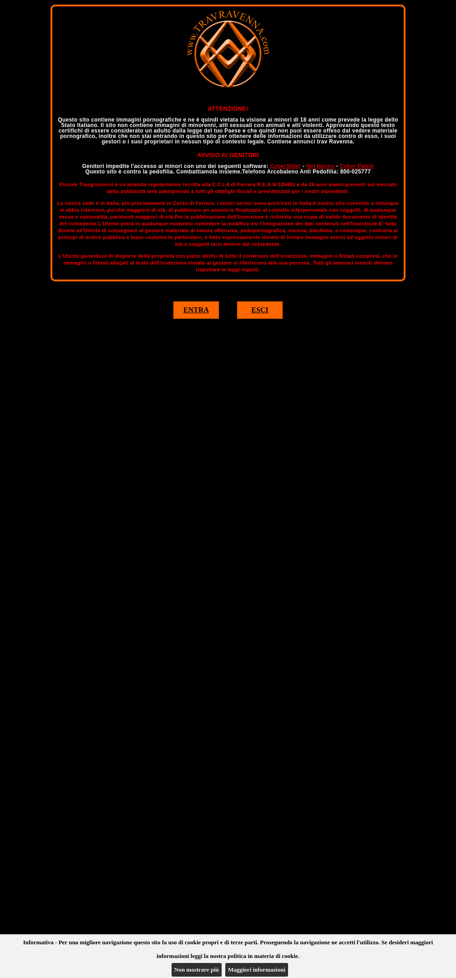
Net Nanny (320, 166)
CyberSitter (285, 166)
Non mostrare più (196, 969)
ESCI (259, 310)
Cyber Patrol (357, 166)
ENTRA (196, 310)
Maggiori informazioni (256, 969)
